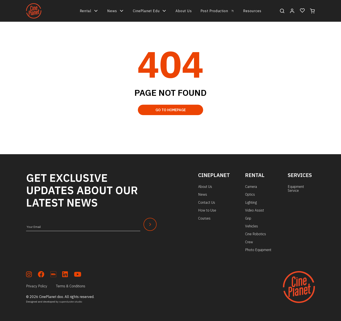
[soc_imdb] (53, 275)
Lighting (251, 202)
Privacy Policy (36, 286)
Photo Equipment (258, 250)
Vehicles (251, 226)
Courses (204, 218)
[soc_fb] (41, 275)
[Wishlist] (302, 11)
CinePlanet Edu (150, 10)
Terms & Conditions (70, 286)
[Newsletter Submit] (150, 224)
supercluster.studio (70, 301)
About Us (184, 11)
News (115, 10)
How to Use (207, 210)
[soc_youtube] (77, 275)
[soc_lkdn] (65, 275)
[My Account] (292, 10)
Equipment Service (296, 188)
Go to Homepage (170, 110)
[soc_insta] (29, 275)
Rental (89, 10)
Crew (249, 242)
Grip (248, 218)
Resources (252, 11)
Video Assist (254, 210)
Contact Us (206, 202)
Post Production (214, 11)
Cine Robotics (255, 234)
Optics (250, 194)
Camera (251, 186)
